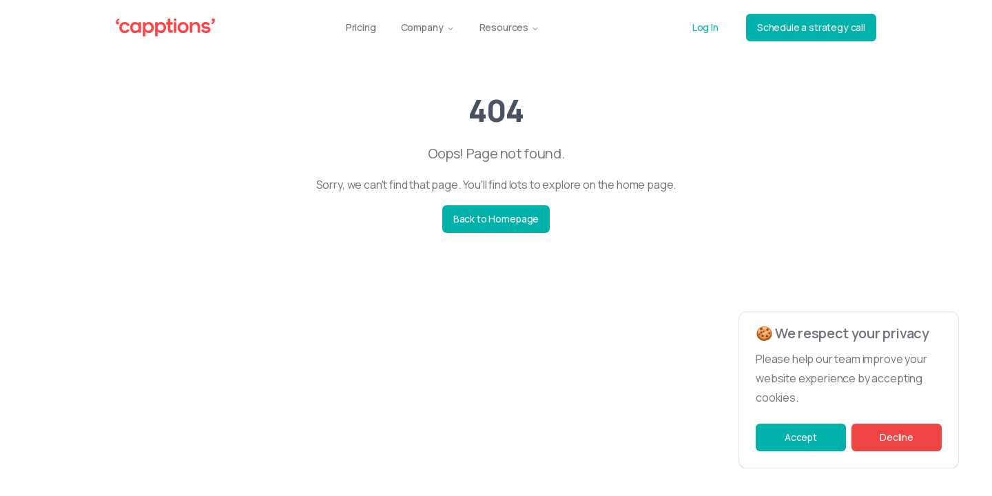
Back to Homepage (496, 218)
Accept (801, 437)
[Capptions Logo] (165, 28)
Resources (509, 27)
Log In (705, 27)
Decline (896, 437)
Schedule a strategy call (811, 27)
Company (428, 27)
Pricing (361, 27)
